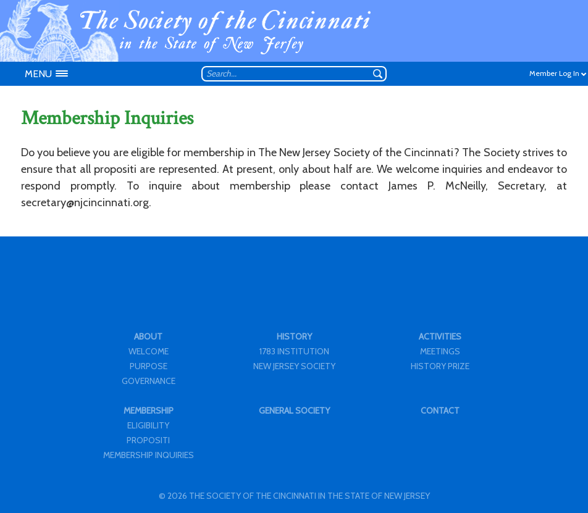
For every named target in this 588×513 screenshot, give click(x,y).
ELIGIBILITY (148, 425)
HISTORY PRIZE (440, 366)
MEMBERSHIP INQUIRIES (148, 455)
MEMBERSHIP (149, 410)
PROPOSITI (148, 440)
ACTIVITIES (440, 336)
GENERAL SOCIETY (294, 410)
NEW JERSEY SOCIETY (294, 366)
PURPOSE (148, 366)
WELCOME (148, 351)
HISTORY (294, 336)
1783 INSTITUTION (294, 351)
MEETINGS (440, 351)
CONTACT (440, 410)
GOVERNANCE (148, 380)
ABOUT (148, 336)
